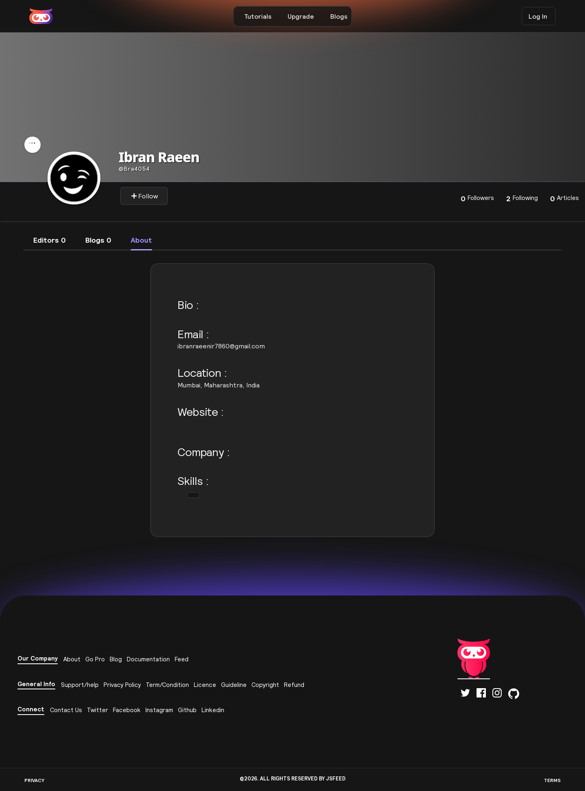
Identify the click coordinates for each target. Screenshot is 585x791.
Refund (294, 684)
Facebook (127, 709)
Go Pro (95, 659)
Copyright (265, 684)
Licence (205, 684)
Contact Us (66, 709)
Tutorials (257, 16)
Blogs (338, 16)
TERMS (552, 780)
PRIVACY (34, 780)
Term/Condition (167, 684)
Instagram (159, 709)
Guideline (234, 684)
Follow (144, 196)
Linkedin (213, 709)
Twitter (97, 709)
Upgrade (301, 16)
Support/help (80, 684)
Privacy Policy (122, 684)
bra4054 (134, 168)
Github (187, 709)
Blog (116, 659)
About (71, 659)
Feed (181, 659)
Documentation (148, 659)
